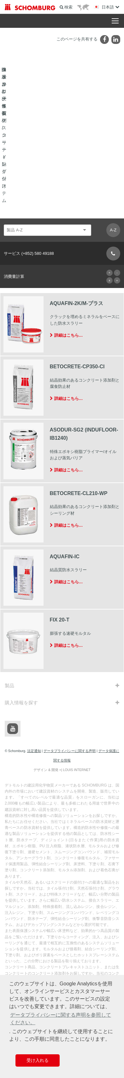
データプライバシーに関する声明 (70, 627)
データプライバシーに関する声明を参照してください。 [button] (60, 1018)
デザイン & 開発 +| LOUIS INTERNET (62, 646)
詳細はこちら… (68, 211)
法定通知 (34, 627)
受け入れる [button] (38, 1060)
